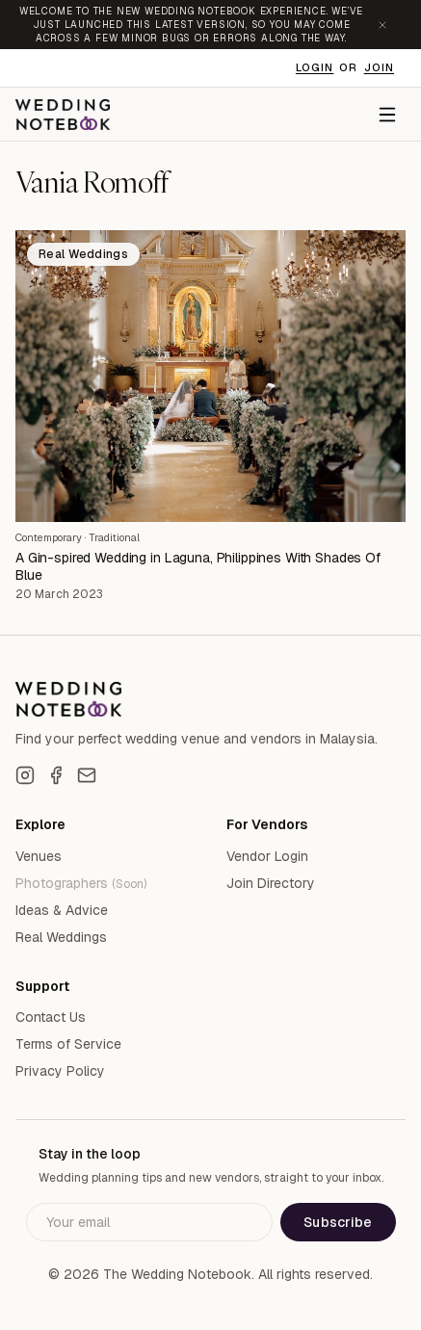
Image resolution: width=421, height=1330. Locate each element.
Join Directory (270, 883)
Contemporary (48, 537)
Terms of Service (68, 1044)
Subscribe (337, 1222)
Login (315, 67)
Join (379, 67)
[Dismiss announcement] (382, 25)
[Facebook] (56, 775)
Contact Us (50, 1017)
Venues (38, 856)
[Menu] (387, 114)
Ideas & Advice (61, 910)
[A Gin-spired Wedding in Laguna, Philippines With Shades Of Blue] (210, 376)
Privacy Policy (60, 1071)
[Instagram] (25, 775)
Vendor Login (267, 856)
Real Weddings (61, 937)
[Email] (86, 775)
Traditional (114, 537)
